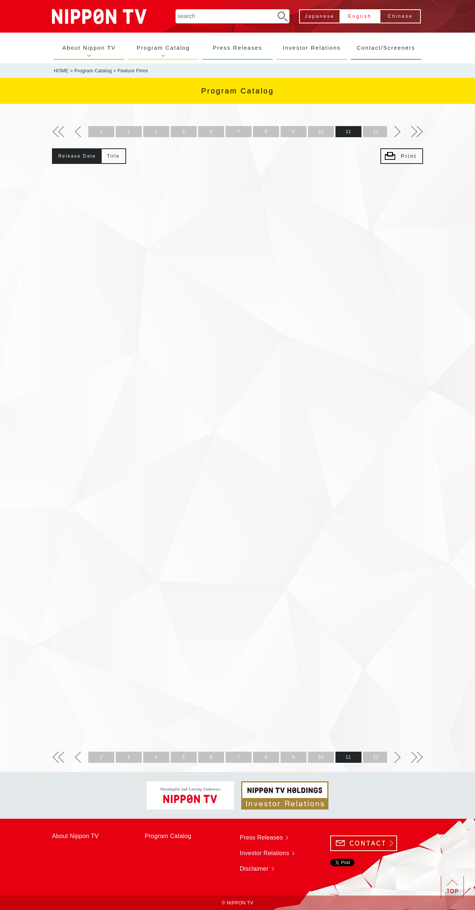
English (359, 16)
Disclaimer (254, 869)
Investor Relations (312, 47)
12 (376, 131)
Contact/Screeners (386, 47)
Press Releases (237, 47)
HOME (61, 70)
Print (409, 156)
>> (58, 131)
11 (348, 131)
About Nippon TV (89, 47)
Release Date (77, 156)
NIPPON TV (99, 16)
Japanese (320, 16)
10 (321, 131)
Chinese (400, 16)
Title (113, 156)
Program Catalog (163, 47)
